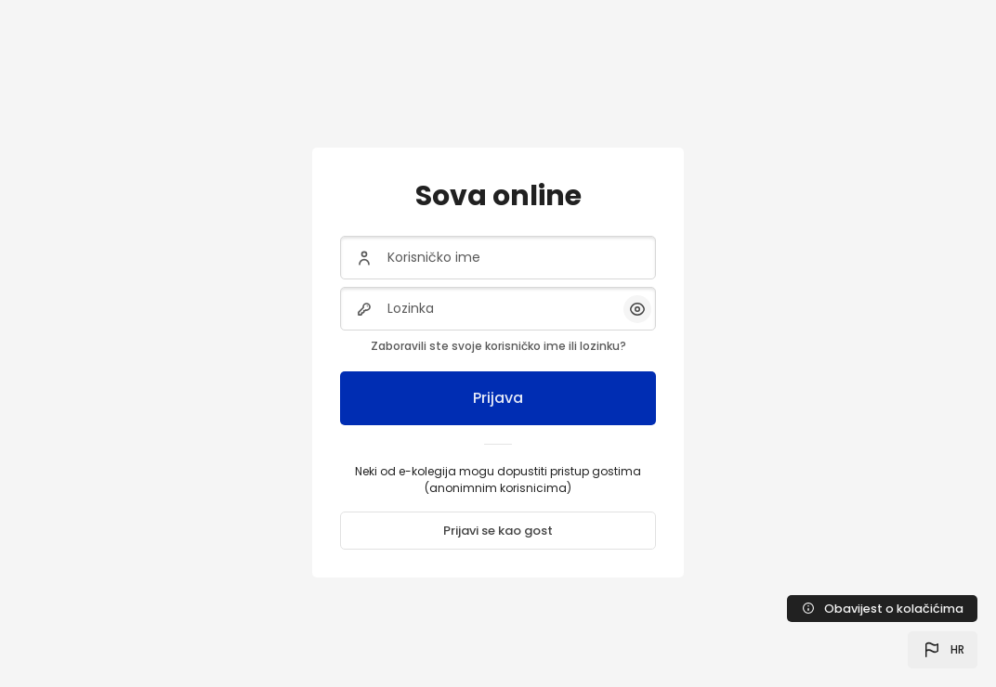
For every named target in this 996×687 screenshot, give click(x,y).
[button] (942, 649)
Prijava (498, 397)
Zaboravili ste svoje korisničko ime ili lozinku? (498, 346)
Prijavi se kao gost (498, 530)
